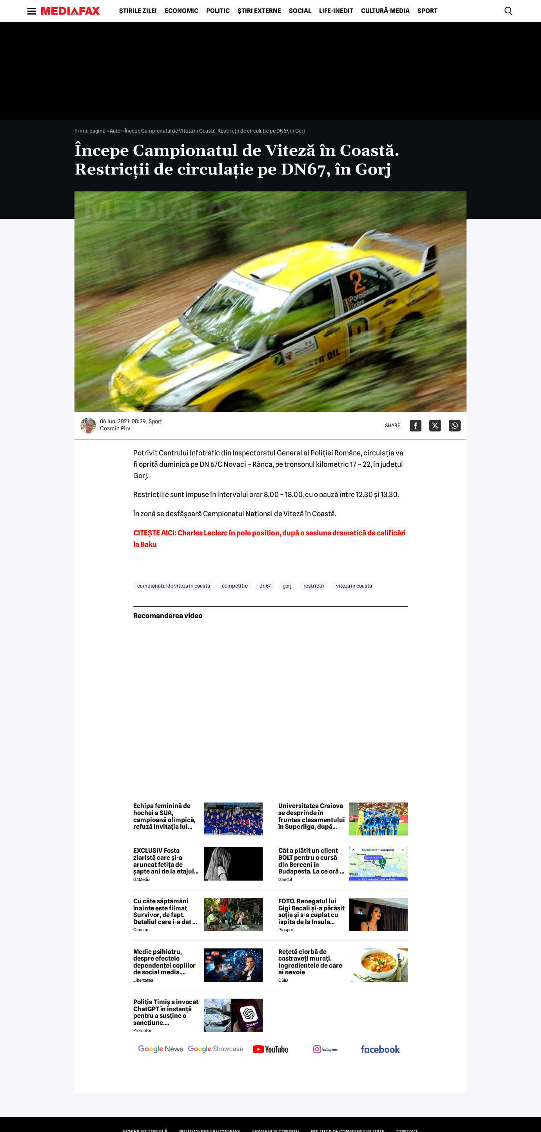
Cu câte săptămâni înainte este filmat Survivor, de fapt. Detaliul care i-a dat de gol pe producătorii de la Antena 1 (166, 911)
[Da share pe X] (435, 425)
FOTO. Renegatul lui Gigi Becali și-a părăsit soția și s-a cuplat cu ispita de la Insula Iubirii (311, 911)
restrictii (313, 585)
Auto (115, 130)
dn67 (265, 585)
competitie (235, 585)
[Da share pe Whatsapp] (455, 425)
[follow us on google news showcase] (215, 1050)
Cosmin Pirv (115, 428)
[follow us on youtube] (270, 1050)
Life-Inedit (336, 11)
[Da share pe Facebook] (415, 425)
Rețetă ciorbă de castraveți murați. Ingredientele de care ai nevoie (310, 962)
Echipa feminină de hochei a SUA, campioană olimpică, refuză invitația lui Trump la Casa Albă (164, 816)
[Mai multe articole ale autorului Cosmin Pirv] (88, 425)
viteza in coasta (354, 585)
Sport (428, 11)
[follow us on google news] (160, 1050)
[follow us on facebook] (380, 1049)
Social (300, 11)
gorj (287, 585)
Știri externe (259, 11)
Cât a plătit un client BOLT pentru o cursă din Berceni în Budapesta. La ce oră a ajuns (310, 861)
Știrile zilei (138, 11)
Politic (218, 11)
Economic (181, 11)
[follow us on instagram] (325, 1050)
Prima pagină (89, 130)
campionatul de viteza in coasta (173, 585)
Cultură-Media (385, 11)
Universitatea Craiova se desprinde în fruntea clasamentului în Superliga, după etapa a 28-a (311, 816)
